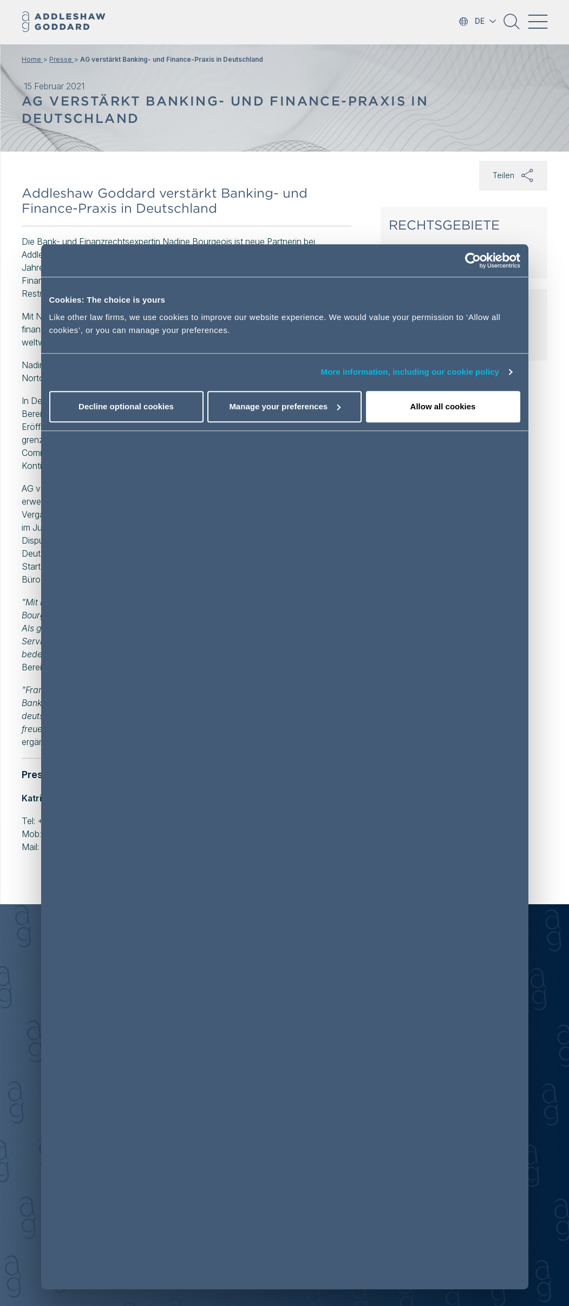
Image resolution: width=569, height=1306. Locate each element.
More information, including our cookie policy (410, 371)
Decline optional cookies (126, 406)
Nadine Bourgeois (197, 241)
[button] (511, 25)
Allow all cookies (443, 406)
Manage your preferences (285, 406)
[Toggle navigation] (537, 21)
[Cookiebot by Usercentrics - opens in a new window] (473, 260)
